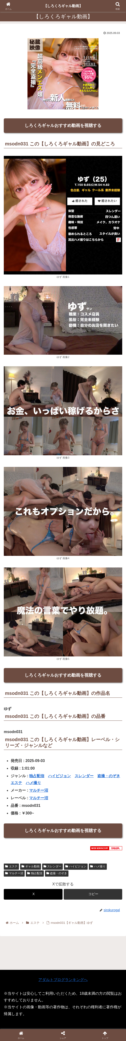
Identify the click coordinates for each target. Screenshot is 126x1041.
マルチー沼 (38, 790)
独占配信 (36, 776)
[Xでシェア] (33, 894)
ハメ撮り (33, 783)
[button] (93, 894)
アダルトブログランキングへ (63, 980)
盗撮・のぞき (108, 776)
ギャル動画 (31, 866)
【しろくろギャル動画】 (63, 6)
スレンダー (84, 776)
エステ (16, 783)
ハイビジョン (59, 776)
